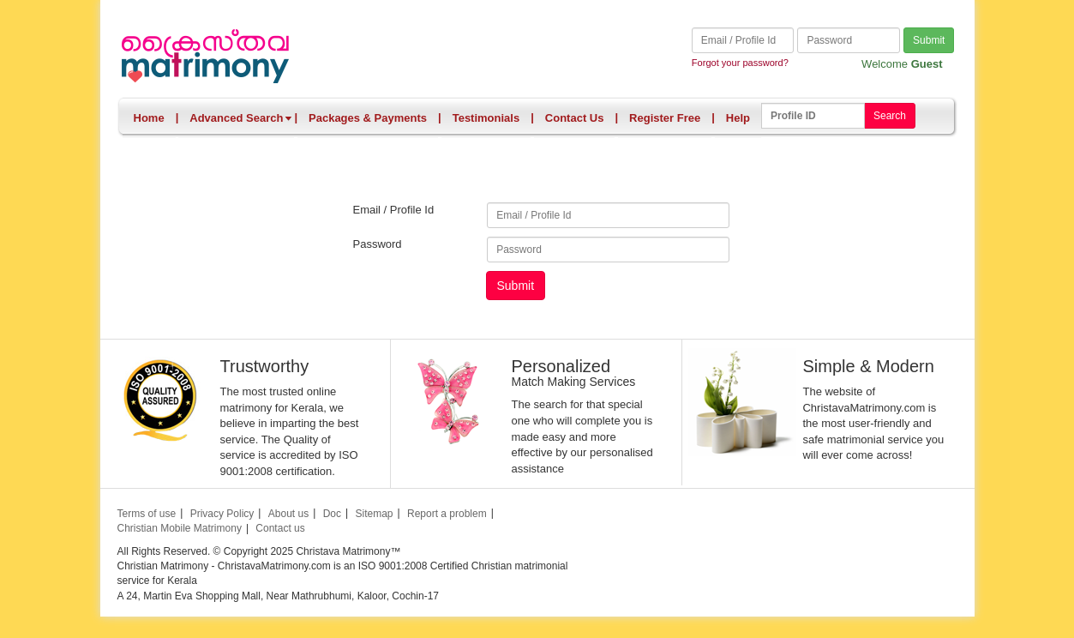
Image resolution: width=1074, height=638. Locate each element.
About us (288, 514)
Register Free (664, 117)
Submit (929, 40)
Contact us (279, 528)
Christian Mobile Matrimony (179, 528)
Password (377, 244)
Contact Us (574, 117)
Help (738, 117)
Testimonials (486, 117)
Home (149, 117)
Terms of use (147, 514)
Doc (332, 514)
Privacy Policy (222, 514)
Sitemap (374, 514)
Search (889, 116)
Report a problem (447, 514)
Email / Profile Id (394, 209)
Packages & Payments (368, 117)
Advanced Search (240, 117)
